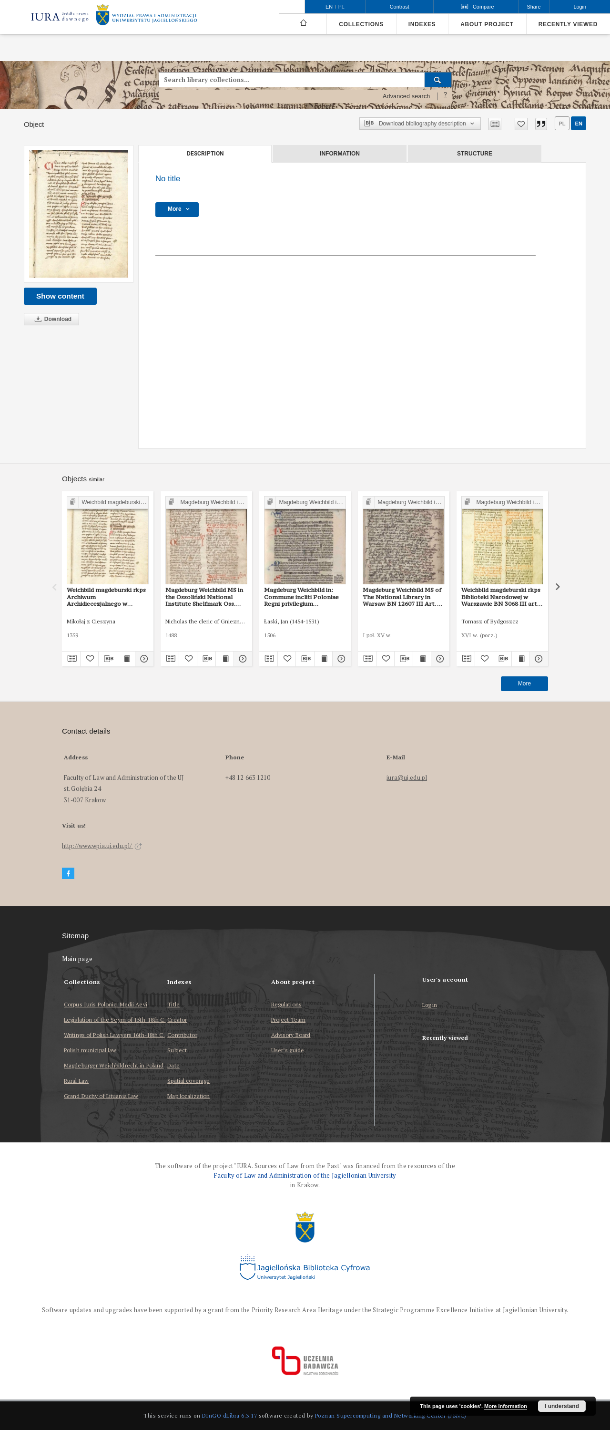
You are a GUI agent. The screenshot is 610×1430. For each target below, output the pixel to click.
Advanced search (406, 96)
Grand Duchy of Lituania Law (101, 1095)
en (578, 123)
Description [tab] (205, 153)
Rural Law (76, 1080)
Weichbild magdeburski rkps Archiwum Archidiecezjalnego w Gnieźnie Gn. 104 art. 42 (106, 596)
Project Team (288, 1019)
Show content (60, 296)
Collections (361, 24)
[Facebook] (68, 874)
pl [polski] (341, 7)
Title (173, 1004)
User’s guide (287, 1050)
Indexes (422, 24)
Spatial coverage (188, 1080)
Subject (177, 1050)
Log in (429, 1005)
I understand (562, 1406)
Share (534, 7)
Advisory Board (291, 1034)
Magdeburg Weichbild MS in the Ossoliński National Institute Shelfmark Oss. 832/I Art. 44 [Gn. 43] (204, 596)
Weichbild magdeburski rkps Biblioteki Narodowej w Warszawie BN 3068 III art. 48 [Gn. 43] (500, 596)
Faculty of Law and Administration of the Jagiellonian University (305, 1175)
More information (505, 1406)
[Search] (438, 79)
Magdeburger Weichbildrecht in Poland (113, 1065)
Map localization (188, 1095)
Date (173, 1065)
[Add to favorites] (521, 124)
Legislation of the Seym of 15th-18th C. (115, 1019)
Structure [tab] (474, 153)
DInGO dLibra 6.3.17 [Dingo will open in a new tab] (229, 1415)
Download (51, 319)
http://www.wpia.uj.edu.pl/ (102, 846)
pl (562, 123)
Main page (77, 959)
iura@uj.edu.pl (406, 778)
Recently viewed (568, 24)
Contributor (182, 1034)
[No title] (78, 214)
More (524, 683)
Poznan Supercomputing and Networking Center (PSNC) (391, 1415)
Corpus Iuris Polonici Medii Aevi (105, 1004)
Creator (177, 1019)
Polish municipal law (90, 1050)
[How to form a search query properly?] (445, 96)
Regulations (286, 1004)
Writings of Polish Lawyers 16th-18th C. (114, 1034)
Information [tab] (340, 153)
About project (487, 24)
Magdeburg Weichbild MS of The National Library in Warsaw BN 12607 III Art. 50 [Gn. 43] (403, 596)
